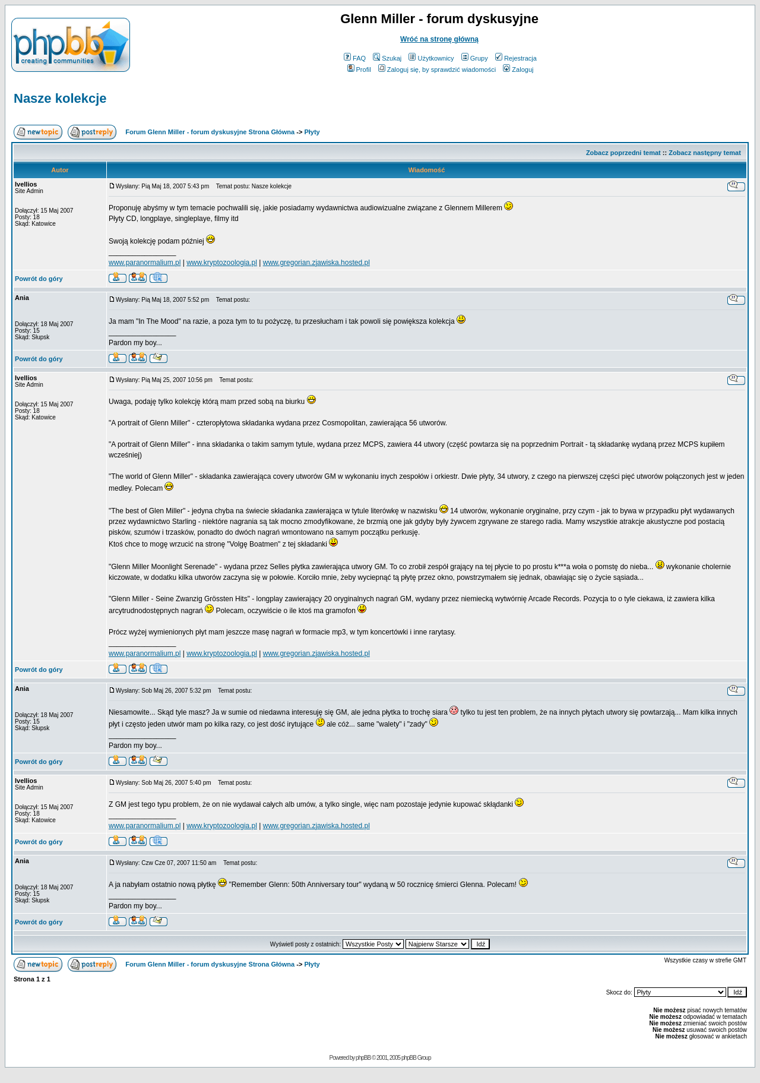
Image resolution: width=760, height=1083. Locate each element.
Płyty (311, 131)
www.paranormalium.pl (144, 262)
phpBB (363, 1057)
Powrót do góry (39, 278)
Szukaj (387, 58)
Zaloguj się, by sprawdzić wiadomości (437, 69)
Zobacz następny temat (705, 152)
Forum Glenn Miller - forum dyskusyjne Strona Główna (209, 131)
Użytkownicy (431, 58)
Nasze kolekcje (60, 98)
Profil (359, 69)
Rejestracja (516, 58)
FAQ (355, 58)
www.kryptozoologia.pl (221, 262)
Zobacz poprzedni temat (623, 152)
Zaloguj (518, 69)
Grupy (474, 58)
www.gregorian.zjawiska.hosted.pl (316, 262)
